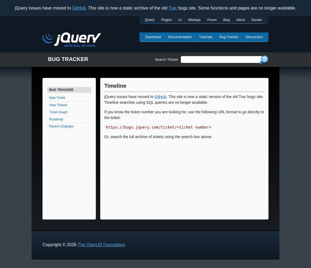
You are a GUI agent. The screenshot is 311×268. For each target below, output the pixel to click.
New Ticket (57, 98)
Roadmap (56, 119)
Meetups (194, 20)
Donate (256, 20)
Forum (212, 20)
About (240, 20)
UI (180, 20)
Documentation (180, 37)
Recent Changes (61, 126)
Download (153, 37)
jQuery (149, 20)
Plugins (166, 20)
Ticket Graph (58, 112)
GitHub (79, 8)
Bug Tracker (229, 37)
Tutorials (205, 37)
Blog (226, 20)
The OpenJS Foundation (101, 244)
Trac (173, 8)
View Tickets (58, 105)
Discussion (254, 37)
